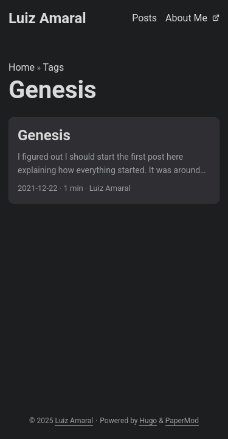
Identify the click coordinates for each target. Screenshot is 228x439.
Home (22, 67)
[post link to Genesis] (114, 161)
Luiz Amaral (47, 18)
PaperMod (182, 420)
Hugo (148, 420)
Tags (53, 67)
